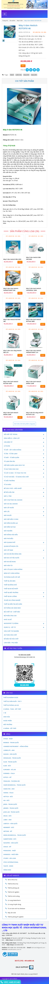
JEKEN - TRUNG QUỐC (10, 804)
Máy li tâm (24, 496)
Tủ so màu (7, 484)
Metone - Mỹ (7, 831)
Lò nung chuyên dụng (14, 904)
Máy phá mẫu (8, 538)
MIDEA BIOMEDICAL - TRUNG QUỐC (14, 835)
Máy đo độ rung (10, 562)
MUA (23, 66)
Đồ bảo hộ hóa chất (11, 639)
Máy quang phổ (24, 542)
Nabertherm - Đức (9, 839)
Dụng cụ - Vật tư (24, 627)
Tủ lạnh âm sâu (24, 461)
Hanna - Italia (8, 793)
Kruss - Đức (7, 816)
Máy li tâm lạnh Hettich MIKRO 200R (10, 413)
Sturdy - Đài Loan (9, 858)
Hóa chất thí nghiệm (11, 631)
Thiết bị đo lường (24, 596)
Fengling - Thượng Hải (11, 781)
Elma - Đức (7, 766)
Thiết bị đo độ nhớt (11, 589)
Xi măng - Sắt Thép (9, 728)
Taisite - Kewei (8, 866)
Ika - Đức (6, 800)
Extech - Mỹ (7, 777)
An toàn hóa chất (10, 635)
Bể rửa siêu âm (24, 492)
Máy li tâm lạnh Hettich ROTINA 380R (33, 320)
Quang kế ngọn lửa (11, 546)
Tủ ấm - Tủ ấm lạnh (24, 454)
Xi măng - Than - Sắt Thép (12, 709)
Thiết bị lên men (9, 581)
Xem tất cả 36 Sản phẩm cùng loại (24, 424)
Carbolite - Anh (9, 750)
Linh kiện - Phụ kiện (11, 643)
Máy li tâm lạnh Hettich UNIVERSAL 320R (33, 289)
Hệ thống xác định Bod (12, 608)
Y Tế (4, 713)
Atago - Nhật (8, 739)
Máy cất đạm (24, 550)
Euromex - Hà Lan (9, 769)
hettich (12, 75)
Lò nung (24, 446)
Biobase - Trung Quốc (11, 742)
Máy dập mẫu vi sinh (11, 519)
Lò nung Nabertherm (14, 900)
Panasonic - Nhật (9, 850)
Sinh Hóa (6, 717)
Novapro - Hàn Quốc (10, 843)
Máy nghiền (8, 531)
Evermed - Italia (9, 773)
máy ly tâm (26, 75)
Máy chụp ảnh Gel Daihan (13, 500)
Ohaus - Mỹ (7, 847)
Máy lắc (24, 511)
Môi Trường (7, 724)
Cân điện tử (24, 442)
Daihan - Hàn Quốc (10, 754)
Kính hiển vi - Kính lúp (24, 438)
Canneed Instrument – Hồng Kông (15, 746)
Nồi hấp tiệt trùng (24, 434)
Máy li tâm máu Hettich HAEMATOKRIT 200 (10, 289)
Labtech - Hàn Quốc (10, 823)
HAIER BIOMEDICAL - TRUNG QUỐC (14, 785)
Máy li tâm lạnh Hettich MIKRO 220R (33, 382)
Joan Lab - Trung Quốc (11, 812)
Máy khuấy (24, 515)
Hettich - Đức (8, 796)
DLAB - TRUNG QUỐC (10, 762)
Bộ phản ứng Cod (10, 616)
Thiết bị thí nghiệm (13, 892)
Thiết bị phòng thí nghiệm (16, 917)
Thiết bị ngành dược (10, 697)
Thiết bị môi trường (24, 592)
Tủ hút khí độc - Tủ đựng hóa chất (24, 477)
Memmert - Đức (8, 827)
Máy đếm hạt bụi (10, 527)
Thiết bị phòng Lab (13, 888)
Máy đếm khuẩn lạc (11, 523)
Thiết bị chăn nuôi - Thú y (12, 701)
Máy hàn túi (8, 565)
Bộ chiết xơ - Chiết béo (12, 612)
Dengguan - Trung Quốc (12, 758)
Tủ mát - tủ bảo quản (24, 457)
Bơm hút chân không (11, 573)
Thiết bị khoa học (13, 884)
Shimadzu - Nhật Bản (10, 854)
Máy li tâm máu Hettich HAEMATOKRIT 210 (33, 351)
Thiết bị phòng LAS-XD (11, 705)
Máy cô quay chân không (13, 569)
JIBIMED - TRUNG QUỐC (10, 808)
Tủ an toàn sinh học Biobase (16, 908)
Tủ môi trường (9, 481)
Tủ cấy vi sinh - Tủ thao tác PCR (24, 473)
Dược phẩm (7, 721)
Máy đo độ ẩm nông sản (12, 554)
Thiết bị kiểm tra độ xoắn (13, 604)
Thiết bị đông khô (10, 585)
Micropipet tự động (24, 623)
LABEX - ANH (7, 820)
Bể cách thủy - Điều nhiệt (24, 488)
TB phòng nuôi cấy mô (12, 577)
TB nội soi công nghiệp (12, 600)
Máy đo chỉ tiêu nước (24, 558)
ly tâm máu (19, 75)
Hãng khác (7, 870)
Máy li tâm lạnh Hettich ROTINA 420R (10, 382)
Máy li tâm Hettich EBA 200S (12, 259)
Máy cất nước (24, 508)
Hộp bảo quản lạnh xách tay (24, 465)
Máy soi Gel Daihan (11, 504)
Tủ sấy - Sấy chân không (24, 450)
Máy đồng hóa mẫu (11, 535)
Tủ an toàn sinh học (24, 469)
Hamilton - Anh (9, 789)
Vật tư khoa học (12, 880)
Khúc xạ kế (8, 619)
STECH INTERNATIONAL (10, 862)
